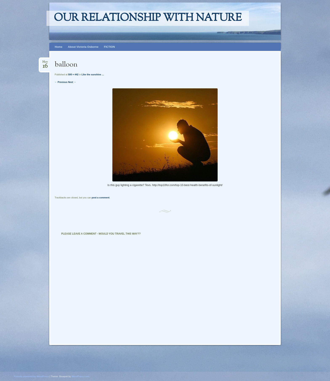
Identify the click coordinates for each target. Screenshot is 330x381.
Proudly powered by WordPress (31, 376)
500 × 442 (73, 74)
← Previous (61, 82)
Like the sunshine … (92, 74)
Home (58, 46)
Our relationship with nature (148, 18)
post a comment (100, 197)
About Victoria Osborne (83, 46)
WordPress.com (80, 376)
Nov (45, 63)
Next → (72, 82)
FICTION (109, 46)
